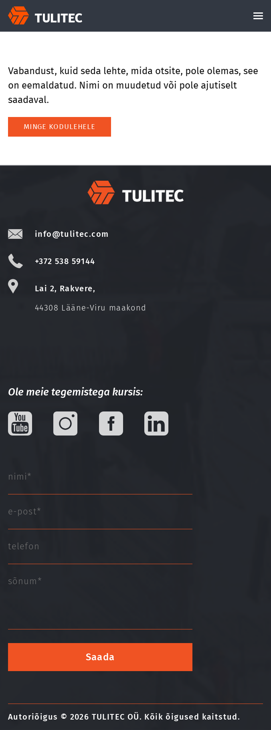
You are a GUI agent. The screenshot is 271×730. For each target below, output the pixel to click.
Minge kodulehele (59, 126)
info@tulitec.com (72, 234)
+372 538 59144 (65, 261)
